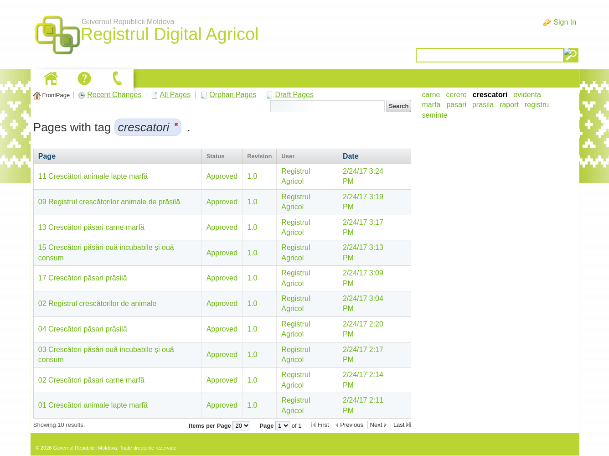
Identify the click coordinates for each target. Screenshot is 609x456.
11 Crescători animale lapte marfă (93, 176)
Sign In (564, 22)
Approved (222, 176)
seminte (434, 115)
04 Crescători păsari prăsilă (82, 329)
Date (351, 156)
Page (47, 156)
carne (431, 94)
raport (509, 105)
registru (537, 105)
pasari (456, 105)
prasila (483, 105)
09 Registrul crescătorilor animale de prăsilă (109, 202)
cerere (456, 94)
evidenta (527, 94)
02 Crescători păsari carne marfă (91, 380)
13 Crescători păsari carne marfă (91, 227)
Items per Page (210, 425)
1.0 (252, 176)
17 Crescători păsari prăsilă (82, 278)
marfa (431, 105)
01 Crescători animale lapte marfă (93, 405)
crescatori (490, 94)
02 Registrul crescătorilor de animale (97, 303)
